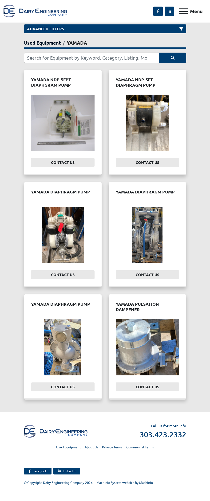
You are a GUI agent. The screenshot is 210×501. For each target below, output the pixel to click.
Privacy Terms (112, 447)
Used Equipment (68, 447)
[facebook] (158, 11)
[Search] (91, 58)
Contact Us (63, 162)
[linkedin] (169, 11)
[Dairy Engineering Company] (55, 430)
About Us (91, 447)
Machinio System (109, 482)
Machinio (146, 482)
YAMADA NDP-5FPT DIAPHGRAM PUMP (51, 82)
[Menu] (183, 11)
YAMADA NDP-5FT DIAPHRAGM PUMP (135, 82)
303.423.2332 (163, 434)
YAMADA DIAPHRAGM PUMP (60, 191)
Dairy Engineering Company (63, 482)
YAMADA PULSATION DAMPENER (137, 306)
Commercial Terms (140, 447)
